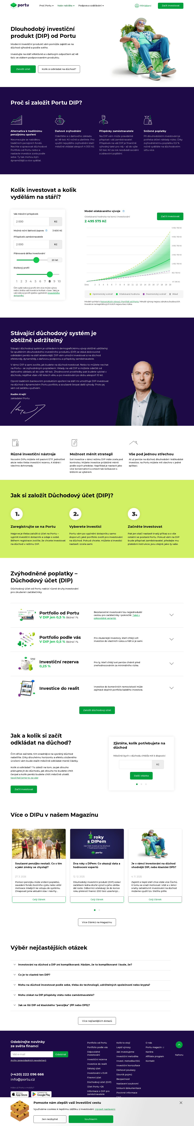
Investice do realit (97, 1064)
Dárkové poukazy (125, 1070)
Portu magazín (154, 1047)
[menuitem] (46, 5)
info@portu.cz (23, 1079)
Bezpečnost (123, 1079)
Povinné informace (126, 1092)
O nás (149, 1042)
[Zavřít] (181, 1102)
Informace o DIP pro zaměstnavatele (98, 1093)
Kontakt (150, 1061)
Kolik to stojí (123, 1042)
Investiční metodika (127, 1056)
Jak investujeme (125, 1051)
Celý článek (39, 899)
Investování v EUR (97, 1073)
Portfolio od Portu (97, 1042)
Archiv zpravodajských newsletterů (28, 1060)
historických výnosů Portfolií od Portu (120, 301)
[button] (94, 910)
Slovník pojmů (124, 1074)
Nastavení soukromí (127, 1083)
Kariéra (149, 1051)
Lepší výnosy (123, 1047)
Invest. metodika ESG (128, 1061)
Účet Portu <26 (95, 1086)
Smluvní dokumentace (128, 1088)
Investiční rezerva (97, 1059)
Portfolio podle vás (97, 1047)
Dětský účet (93, 1068)
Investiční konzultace (128, 1065)
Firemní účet (94, 1077)
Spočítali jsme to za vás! (24, 777)
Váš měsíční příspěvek (26, 214)
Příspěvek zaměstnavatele (28, 236)
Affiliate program (155, 1056)
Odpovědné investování (93, 1053)
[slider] (38, 260)
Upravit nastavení (105, 1109)
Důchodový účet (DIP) (99, 1082)
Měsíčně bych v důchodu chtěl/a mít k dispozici (139, 755)
